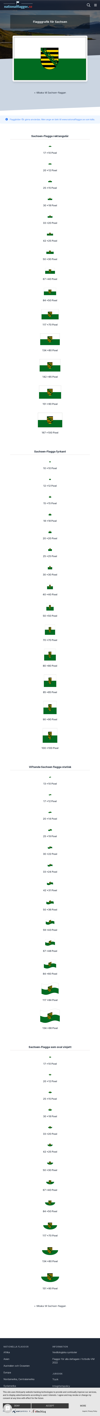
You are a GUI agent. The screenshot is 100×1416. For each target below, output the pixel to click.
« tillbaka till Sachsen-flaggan (50, 92)
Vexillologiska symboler (64, 1352)
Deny (17, 1406)
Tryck (55, 1379)
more (83, 1406)
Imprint (84, 1411)
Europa (7, 1372)
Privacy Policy (92, 1411)
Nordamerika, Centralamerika (19, 1379)
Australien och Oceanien (17, 1365)
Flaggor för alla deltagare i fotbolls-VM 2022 (73, 1361)
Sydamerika (10, 1385)
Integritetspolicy (61, 1386)
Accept (50, 1406)
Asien (6, 1359)
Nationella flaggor (16, 1346)
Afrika (7, 1352)
